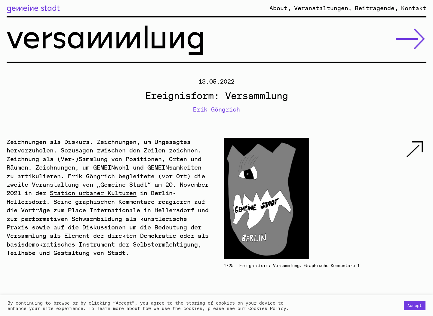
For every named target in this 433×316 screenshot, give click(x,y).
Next (375, 198)
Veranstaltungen (321, 8)
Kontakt (413, 8)
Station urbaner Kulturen (93, 192)
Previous (274, 198)
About (278, 8)
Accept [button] (414, 305)
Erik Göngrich (216, 109)
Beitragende (375, 8)
